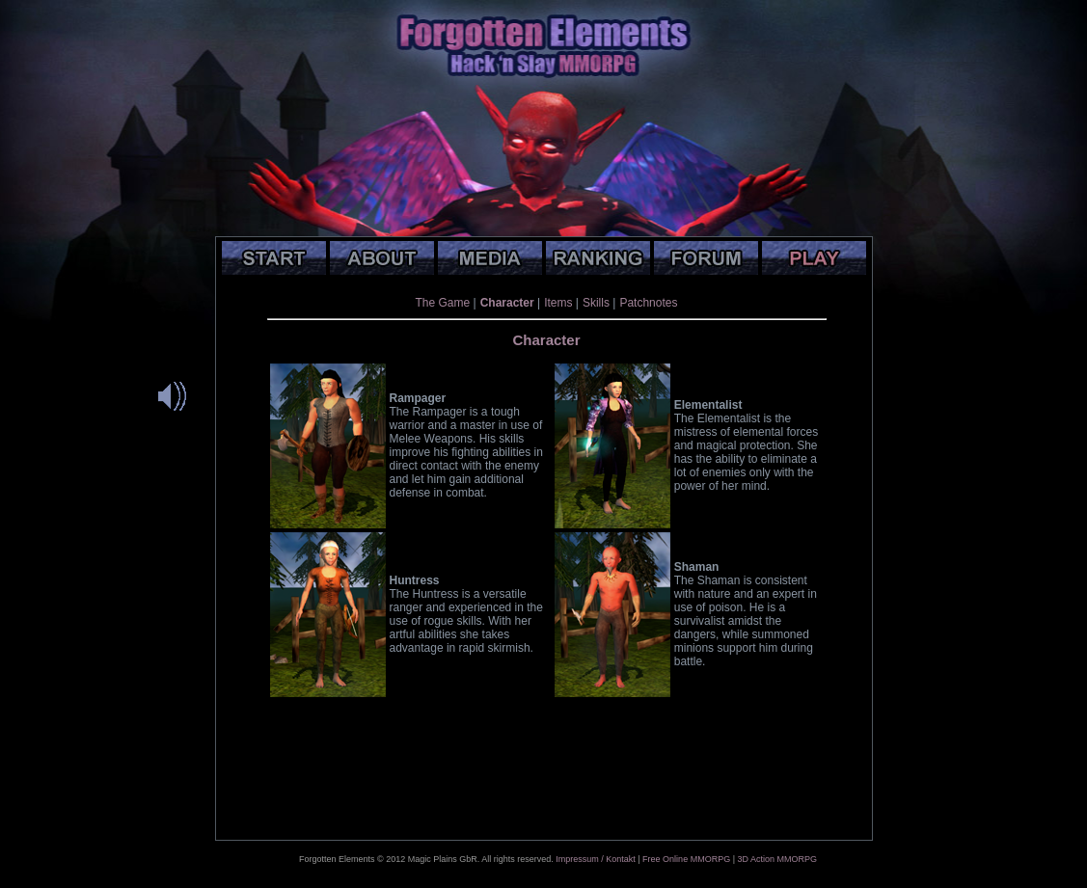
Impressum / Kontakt (596, 859)
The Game (443, 302)
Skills (596, 302)
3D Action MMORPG (777, 859)
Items (558, 302)
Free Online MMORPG (686, 859)
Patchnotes (648, 302)
